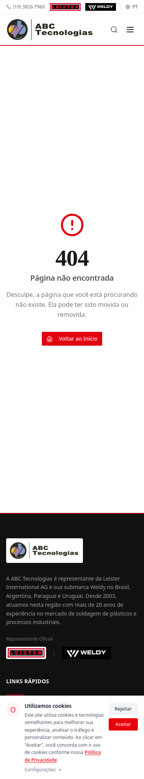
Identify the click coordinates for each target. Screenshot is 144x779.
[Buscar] (114, 30)
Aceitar (123, 724)
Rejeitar (123, 709)
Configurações (44, 770)
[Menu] (130, 29)
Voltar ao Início (72, 338)
